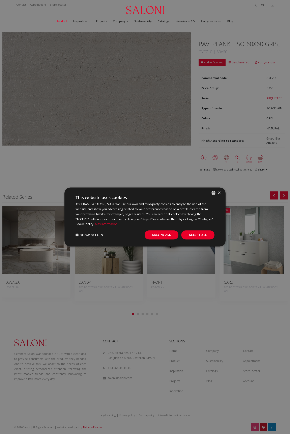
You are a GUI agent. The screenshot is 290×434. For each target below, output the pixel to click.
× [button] (219, 192)
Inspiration (80, 21)
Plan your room (211, 21)
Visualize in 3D (185, 21)
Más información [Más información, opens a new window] (106, 224)
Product (62, 21)
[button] (89, 235)
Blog (230, 21)
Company (119, 21)
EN (262, 5)
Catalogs (164, 21)
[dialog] (145, 217)
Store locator (58, 4)
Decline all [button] (161, 235)
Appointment (38, 4)
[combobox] (213, 193)
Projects (101, 21)
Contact (21, 4)
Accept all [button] (198, 235)
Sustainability (143, 21)
